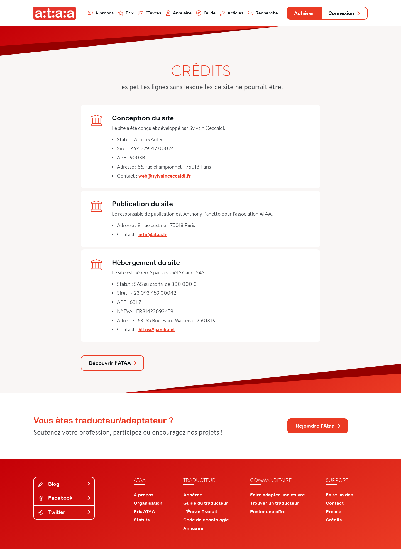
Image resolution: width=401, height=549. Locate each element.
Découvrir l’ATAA (113, 363)
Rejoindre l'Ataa (318, 426)
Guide (206, 13)
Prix (126, 13)
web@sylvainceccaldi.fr (164, 175)
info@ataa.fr (152, 234)
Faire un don (339, 494)
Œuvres (149, 13)
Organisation (148, 503)
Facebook (64, 498)
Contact (335, 503)
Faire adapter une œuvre (277, 494)
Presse (333, 511)
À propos (101, 13)
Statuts (142, 519)
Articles (231, 13)
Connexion (344, 13)
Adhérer (304, 13)
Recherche (263, 13)
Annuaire (179, 13)
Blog (64, 484)
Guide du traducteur (205, 503)
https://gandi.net (156, 329)
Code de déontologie (206, 519)
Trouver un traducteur (274, 503)
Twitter (64, 512)
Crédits (334, 519)
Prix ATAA (144, 511)
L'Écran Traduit (200, 511)
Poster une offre (268, 511)
